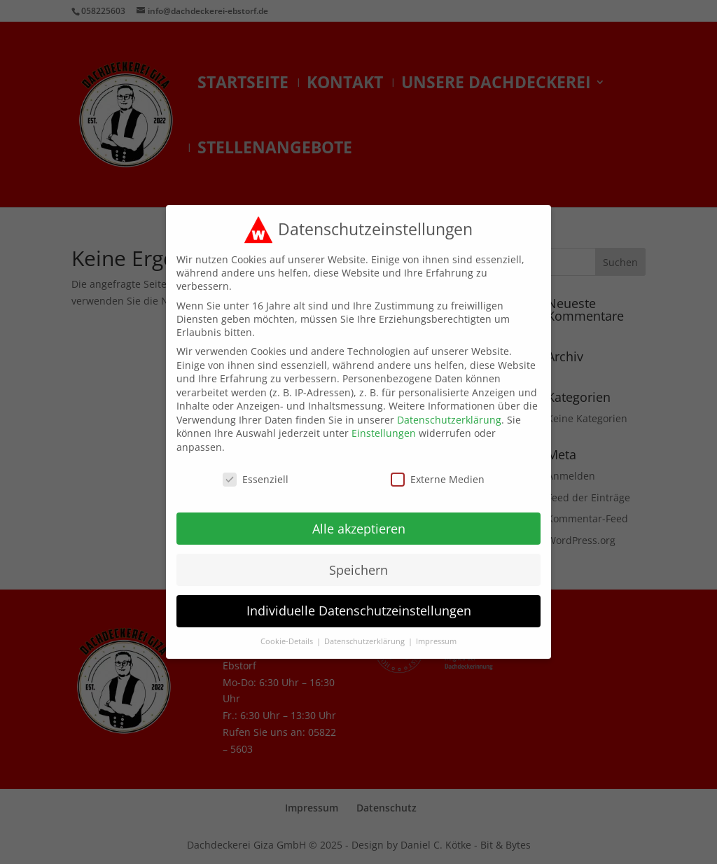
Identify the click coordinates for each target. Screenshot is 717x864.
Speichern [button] (358, 560)
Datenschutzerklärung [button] (365, 632)
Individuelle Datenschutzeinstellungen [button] (358, 601)
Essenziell (255, 470)
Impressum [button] (436, 632)
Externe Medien (438, 470)
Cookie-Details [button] (287, 632)
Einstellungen (383, 424)
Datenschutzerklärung (449, 410)
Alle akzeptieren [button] (358, 518)
